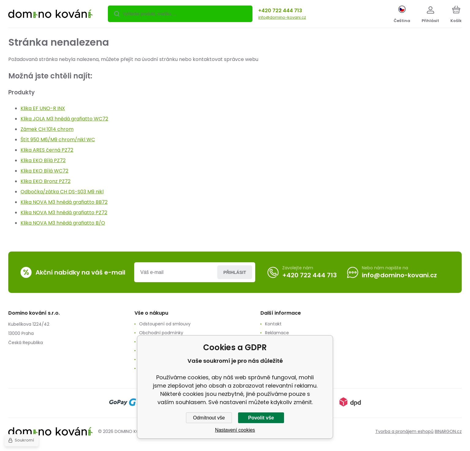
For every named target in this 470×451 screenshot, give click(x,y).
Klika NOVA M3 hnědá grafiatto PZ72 (64, 212)
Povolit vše (261, 417)
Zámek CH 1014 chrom (47, 129)
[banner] (50, 15)
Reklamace (277, 333)
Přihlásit (234, 272)
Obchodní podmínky (161, 333)
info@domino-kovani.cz (282, 17)
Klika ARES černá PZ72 (47, 149)
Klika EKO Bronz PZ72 (45, 181)
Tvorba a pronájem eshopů (404, 431)
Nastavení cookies (235, 430)
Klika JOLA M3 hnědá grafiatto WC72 (64, 118)
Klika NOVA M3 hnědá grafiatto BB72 (64, 202)
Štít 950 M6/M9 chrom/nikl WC (58, 139)
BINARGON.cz (448, 431)
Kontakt (273, 324)
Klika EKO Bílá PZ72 (43, 160)
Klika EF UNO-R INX (43, 108)
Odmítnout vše (209, 417)
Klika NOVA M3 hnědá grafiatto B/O (63, 222)
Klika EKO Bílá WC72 (44, 170)
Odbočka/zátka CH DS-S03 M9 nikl (62, 191)
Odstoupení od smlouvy (165, 324)
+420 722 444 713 (280, 10)
